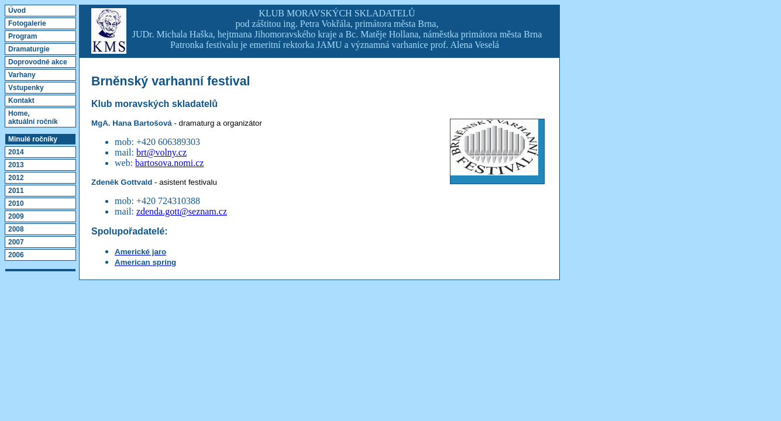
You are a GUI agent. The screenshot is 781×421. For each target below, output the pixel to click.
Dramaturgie (29, 49)
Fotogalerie (27, 23)
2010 (16, 203)
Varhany (22, 75)
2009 (16, 216)
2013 (16, 165)
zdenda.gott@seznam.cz (181, 211)
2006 (16, 255)
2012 (16, 178)
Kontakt (21, 100)
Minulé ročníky (32, 139)
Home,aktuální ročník (33, 117)
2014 (16, 152)
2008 (16, 229)
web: (125, 163)
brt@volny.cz (161, 152)
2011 (16, 191)
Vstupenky (26, 88)
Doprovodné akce (37, 62)
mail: (125, 211)
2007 (16, 242)
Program (22, 36)
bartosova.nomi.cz (169, 163)
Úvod (17, 10)
